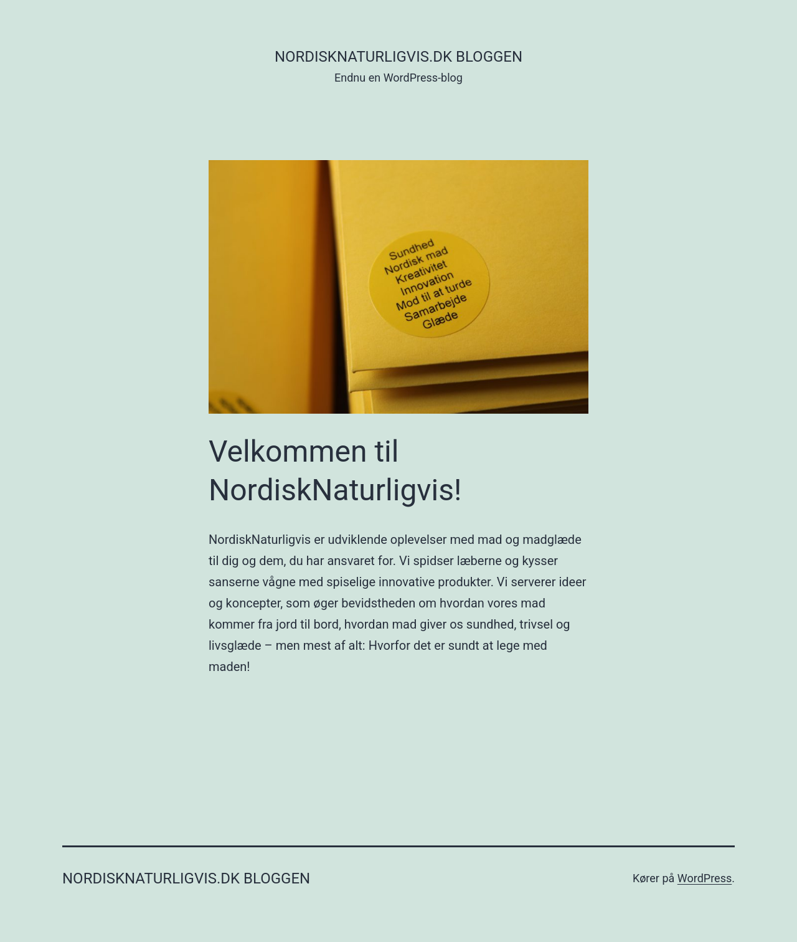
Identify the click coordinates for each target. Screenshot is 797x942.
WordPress (704, 878)
